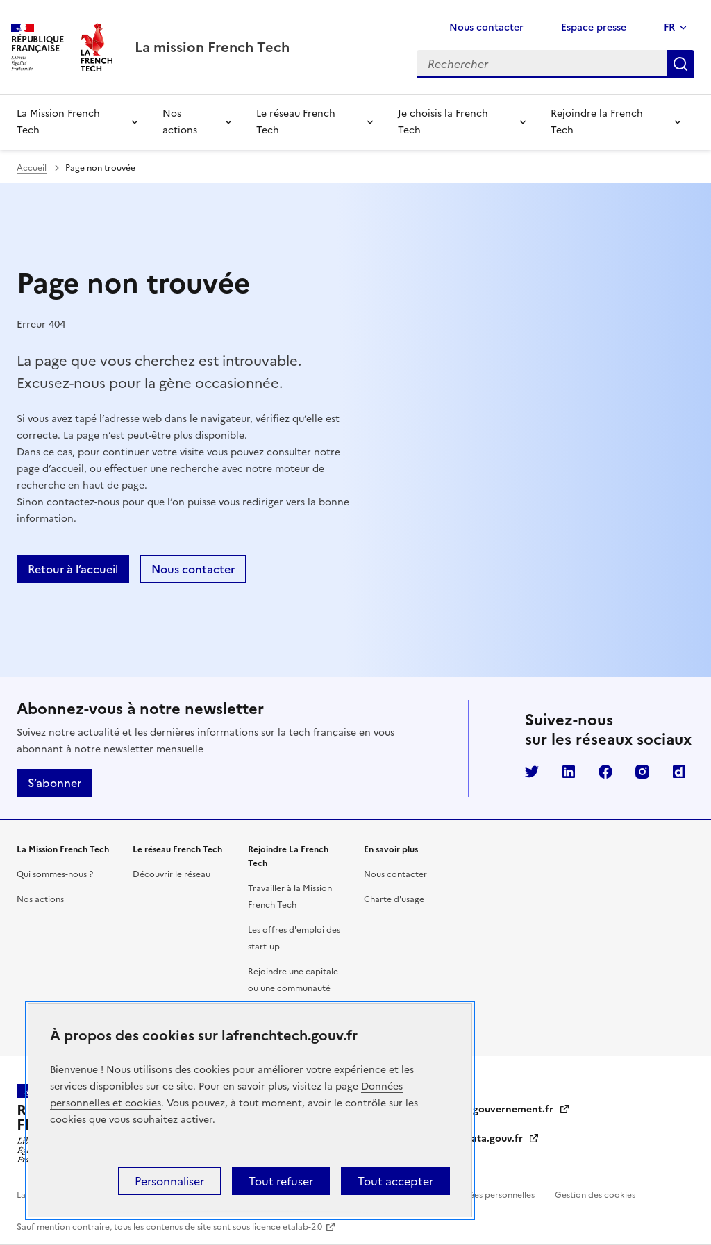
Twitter (532, 772)
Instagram (642, 772)
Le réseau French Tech (295, 121)
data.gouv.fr (502, 1138)
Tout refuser (281, 1181)
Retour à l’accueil (73, 569)
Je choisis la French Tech (443, 121)
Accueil (32, 168)
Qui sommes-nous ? (55, 874)
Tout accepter (395, 1181)
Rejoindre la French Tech (597, 121)
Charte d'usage (394, 899)
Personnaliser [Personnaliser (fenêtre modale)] (169, 1181)
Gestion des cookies (595, 1195)
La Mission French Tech (58, 121)
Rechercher (680, 64)
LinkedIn (569, 772)
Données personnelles (491, 1195)
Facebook (605, 772)
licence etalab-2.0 (287, 1227)
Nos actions (179, 121)
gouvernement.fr (521, 1109)
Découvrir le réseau (171, 874)
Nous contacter (486, 27)
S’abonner (54, 782)
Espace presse (593, 27)
